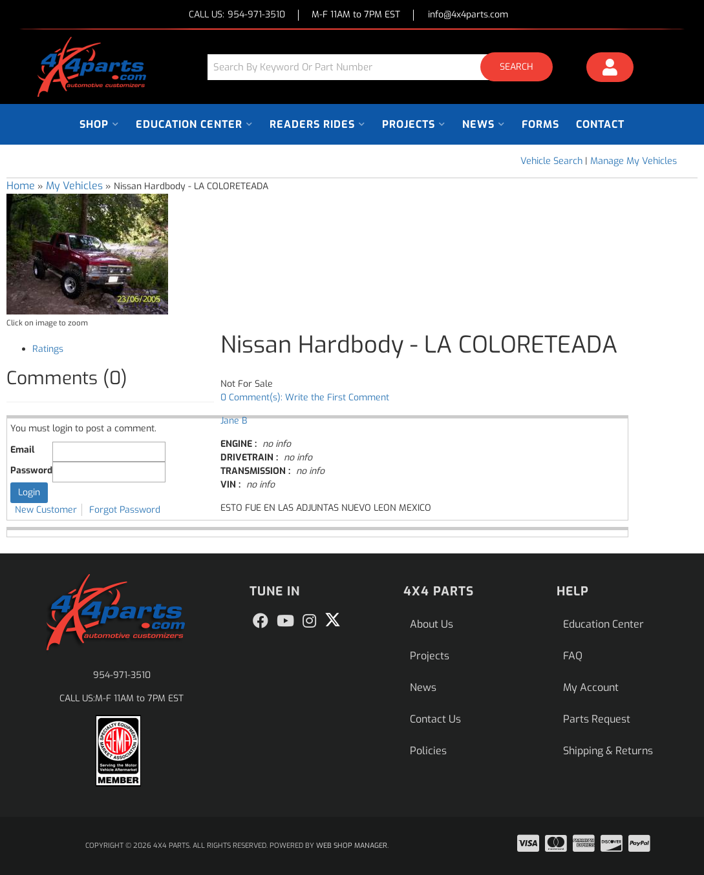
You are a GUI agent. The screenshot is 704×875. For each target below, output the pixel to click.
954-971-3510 (122, 675)
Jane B (233, 421)
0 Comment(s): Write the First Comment (304, 397)
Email (22, 450)
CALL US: (237, 15)
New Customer (46, 510)
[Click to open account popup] (610, 69)
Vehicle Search (551, 161)
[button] (385, 66)
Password (31, 470)
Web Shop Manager (351, 845)
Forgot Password (124, 510)
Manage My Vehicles (633, 161)
